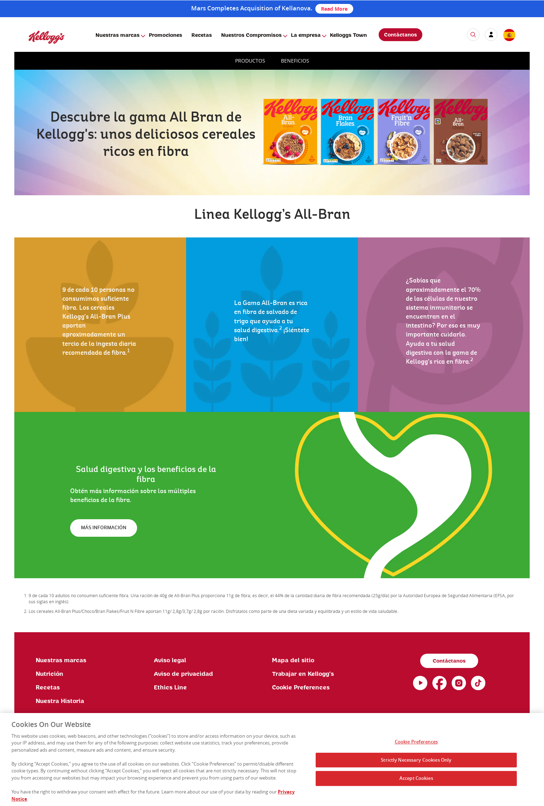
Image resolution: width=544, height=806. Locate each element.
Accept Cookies (416, 781)
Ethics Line (170, 687)
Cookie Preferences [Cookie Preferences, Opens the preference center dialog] (416, 744)
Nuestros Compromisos (251, 35)
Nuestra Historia (60, 701)
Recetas (201, 35)
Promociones (165, 35)
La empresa (306, 35)
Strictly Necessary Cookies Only (416, 763)
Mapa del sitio (293, 660)
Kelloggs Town (348, 35)
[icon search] (473, 34)
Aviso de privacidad (183, 674)
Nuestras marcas (118, 35)
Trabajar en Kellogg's (303, 674)
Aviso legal (170, 660)
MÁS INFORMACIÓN (103, 528)
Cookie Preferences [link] (301, 687)
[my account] (491, 34)
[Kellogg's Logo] (39, 46)
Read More (334, 8)
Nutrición (49, 674)
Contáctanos (400, 35)
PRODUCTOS (250, 60)
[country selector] (508, 35)
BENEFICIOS (295, 60)
